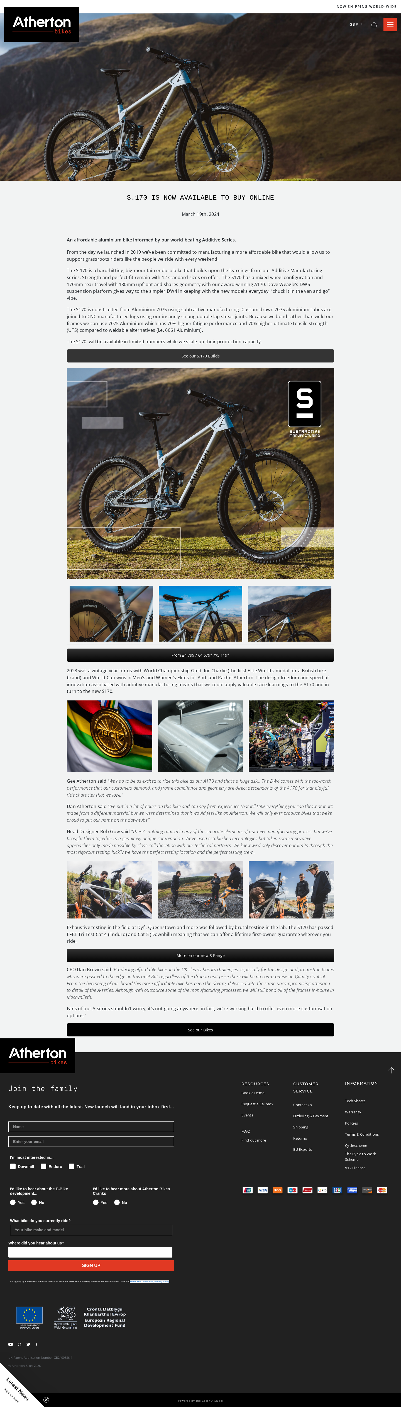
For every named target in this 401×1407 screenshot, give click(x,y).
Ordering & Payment (310, 1115)
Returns (300, 1138)
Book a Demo (253, 1092)
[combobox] (13, 1252)
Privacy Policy (161, 1281)
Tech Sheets (355, 1100)
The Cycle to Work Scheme (360, 1156)
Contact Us (302, 1104)
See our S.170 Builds (201, 356)
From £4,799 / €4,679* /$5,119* (200, 655)
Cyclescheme (356, 1145)
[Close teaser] (46, 1400)
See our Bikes (200, 1030)
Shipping (300, 1127)
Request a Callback (257, 1103)
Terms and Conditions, (142, 1281)
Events (247, 1115)
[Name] (91, 1126)
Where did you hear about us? (36, 1243)
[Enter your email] (91, 1141)
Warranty (353, 1112)
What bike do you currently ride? (40, 1221)
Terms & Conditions (362, 1134)
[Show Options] (92, 1252)
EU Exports (302, 1149)
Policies (351, 1123)
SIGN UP (91, 1265)
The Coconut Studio (209, 1401)
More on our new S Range (201, 955)
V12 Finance (355, 1167)
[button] (22, 1384)
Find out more (253, 1140)
